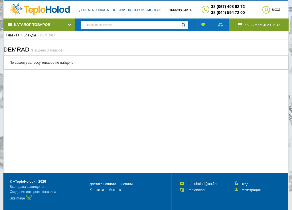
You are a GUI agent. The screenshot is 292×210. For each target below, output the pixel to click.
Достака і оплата (94, 10)
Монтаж (154, 10)
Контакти (136, 10)
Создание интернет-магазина (33, 192)
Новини (118, 10)
